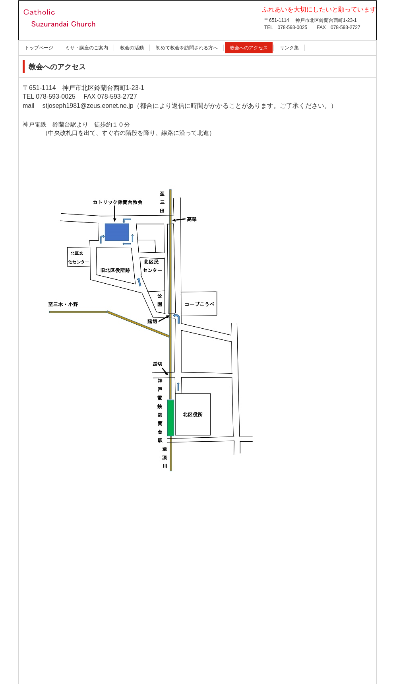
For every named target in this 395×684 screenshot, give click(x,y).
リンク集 (289, 48)
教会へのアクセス (249, 48)
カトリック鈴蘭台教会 (67, 40)
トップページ (39, 48)
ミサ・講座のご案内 (86, 48)
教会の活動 (132, 48)
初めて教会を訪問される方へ (187, 48)
